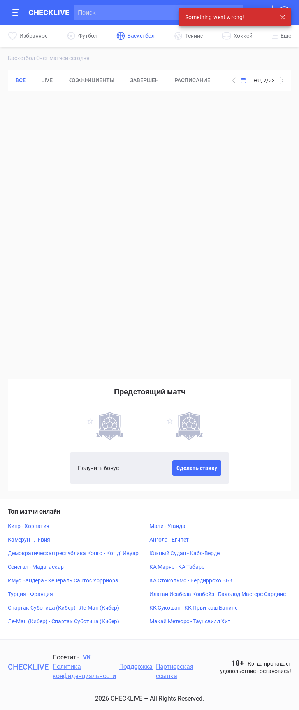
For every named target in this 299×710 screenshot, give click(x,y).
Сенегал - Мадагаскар (36, 567)
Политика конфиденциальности (84, 671)
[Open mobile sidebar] (16, 12)
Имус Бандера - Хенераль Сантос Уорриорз (63, 580)
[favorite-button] (90, 422)
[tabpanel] (149, 233)
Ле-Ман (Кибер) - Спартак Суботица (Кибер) (63, 621)
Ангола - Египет (169, 539)
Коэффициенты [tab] (91, 80)
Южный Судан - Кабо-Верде (185, 553)
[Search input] (151, 12)
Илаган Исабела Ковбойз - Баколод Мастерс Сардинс (218, 594)
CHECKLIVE (48, 12)
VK (87, 657)
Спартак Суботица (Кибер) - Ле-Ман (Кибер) (63, 608)
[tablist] (113, 80)
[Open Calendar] (258, 80)
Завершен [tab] (144, 80)
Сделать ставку (196, 468)
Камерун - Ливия (29, 539)
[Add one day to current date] (233, 80)
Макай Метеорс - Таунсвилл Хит (190, 621)
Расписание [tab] (192, 80)
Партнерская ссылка (174, 671)
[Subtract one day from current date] (281, 80)
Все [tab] (21, 80)
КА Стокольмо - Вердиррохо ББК (191, 580)
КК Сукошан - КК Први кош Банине (193, 608)
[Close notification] (282, 17)
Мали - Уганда (167, 526)
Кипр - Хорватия (28, 526)
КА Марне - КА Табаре (177, 567)
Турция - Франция (30, 594)
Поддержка (136, 666)
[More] (281, 36)
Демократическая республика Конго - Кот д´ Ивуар (73, 553)
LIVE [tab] (47, 80)
